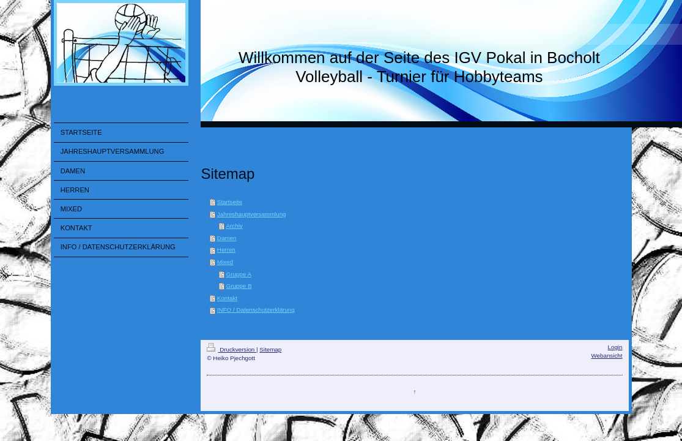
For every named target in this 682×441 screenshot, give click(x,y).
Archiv (234, 225)
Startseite (229, 201)
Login (615, 347)
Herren (226, 249)
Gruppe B (239, 285)
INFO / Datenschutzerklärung (256, 309)
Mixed (225, 261)
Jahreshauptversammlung (251, 214)
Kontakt (227, 298)
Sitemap (270, 349)
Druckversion (231, 349)
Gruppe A (238, 274)
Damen (227, 238)
